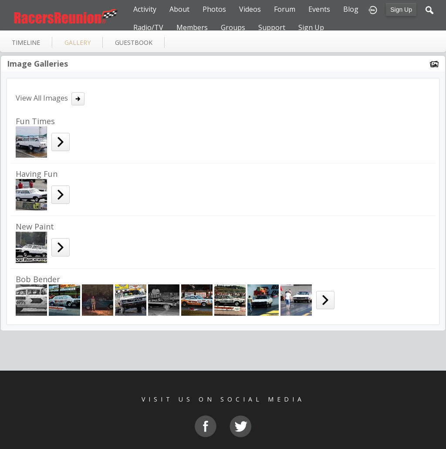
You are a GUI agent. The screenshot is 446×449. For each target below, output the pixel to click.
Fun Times (35, 121)
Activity (144, 9)
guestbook (133, 42)
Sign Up (401, 9)
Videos (250, 9)
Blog (350, 9)
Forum (284, 9)
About (179, 9)
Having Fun (36, 174)
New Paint (35, 226)
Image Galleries (37, 63)
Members (192, 27)
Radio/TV (148, 27)
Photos (214, 9)
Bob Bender (38, 279)
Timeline (26, 42)
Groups (233, 27)
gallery (77, 42)
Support (271, 27)
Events (319, 9)
